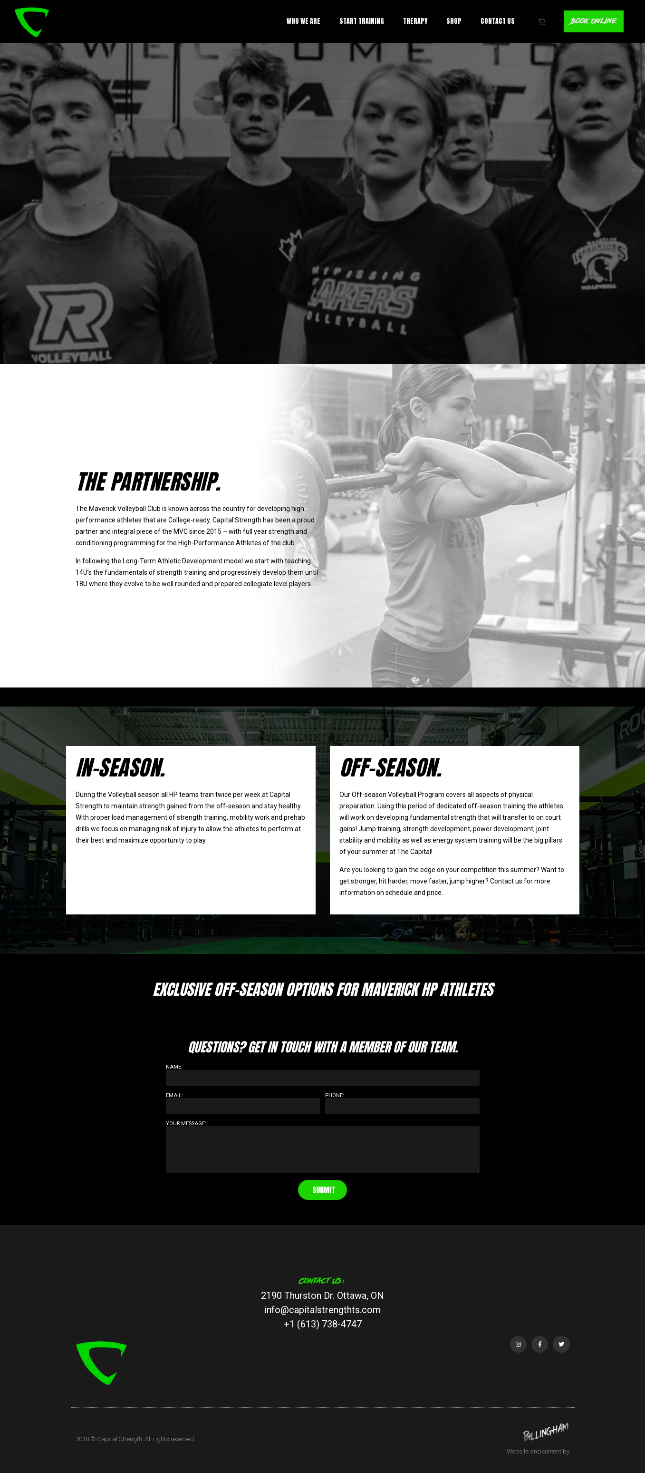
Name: (174, 1067)
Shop (451, 21)
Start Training (359, 21)
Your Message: (186, 1123)
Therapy (413, 21)
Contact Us (495, 21)
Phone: (334, 1095)
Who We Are (301, 21)
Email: (174, 1095)
